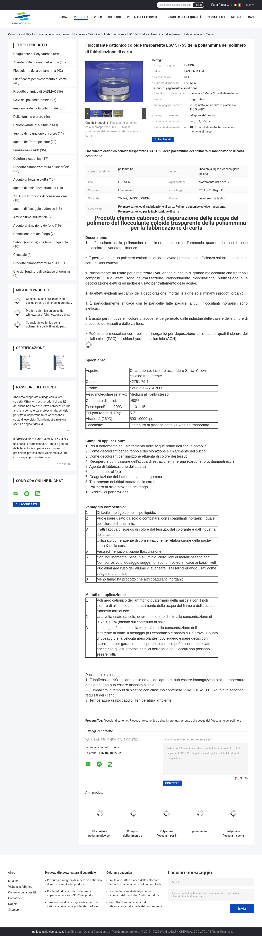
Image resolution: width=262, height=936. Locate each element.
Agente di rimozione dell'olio (33, 225)
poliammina (200, 831)
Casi (251, 17)
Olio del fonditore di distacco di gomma (41, 271)
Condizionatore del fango (31, 234)
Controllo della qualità (183, 17)
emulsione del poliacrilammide (35, 108)
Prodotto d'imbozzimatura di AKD (37, 263)
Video (98, 17)
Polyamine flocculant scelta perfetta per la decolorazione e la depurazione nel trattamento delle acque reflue (233, 833)
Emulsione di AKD (26, 150)
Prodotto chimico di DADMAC (34, 91)
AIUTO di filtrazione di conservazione (40, 196)
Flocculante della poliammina (51, 34)
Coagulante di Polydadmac (32, 54)
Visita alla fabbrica (142, 17)
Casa (11, 34)
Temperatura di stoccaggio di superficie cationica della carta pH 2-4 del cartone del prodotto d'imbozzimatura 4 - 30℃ (72, 905)
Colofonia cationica (27, 159)
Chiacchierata (163, 139)
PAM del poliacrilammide (31, 100)
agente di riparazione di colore (35, 133)
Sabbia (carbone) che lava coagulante (40, 242)
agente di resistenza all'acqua (34, 188)
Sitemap (13, 909)
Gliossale (20, 255)
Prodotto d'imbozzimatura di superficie (41, 167)
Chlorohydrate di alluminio (32, 125)
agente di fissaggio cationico (34, 209)
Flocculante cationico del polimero (152, 720)
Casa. (63, 17)
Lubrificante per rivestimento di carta (40, 79)
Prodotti (81, 17)
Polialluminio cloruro (28, 117)
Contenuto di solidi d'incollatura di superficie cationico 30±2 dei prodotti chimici (71, 894)
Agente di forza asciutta (30, 179)
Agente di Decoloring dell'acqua (36, 62)
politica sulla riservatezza (48, 931)
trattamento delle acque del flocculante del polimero (208, 720)
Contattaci (216, 17)
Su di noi (114, 17)
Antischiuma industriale (30, 217)
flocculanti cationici (116, 720)
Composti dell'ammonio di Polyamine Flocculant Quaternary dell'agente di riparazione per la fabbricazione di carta (133, 833)
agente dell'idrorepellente (31, 142)
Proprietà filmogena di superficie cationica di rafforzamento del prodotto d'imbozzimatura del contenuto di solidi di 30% (74, 883)
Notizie (236, 17)
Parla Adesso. (220, 4)
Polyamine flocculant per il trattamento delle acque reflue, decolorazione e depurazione (167, 833)
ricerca (198, 4)
